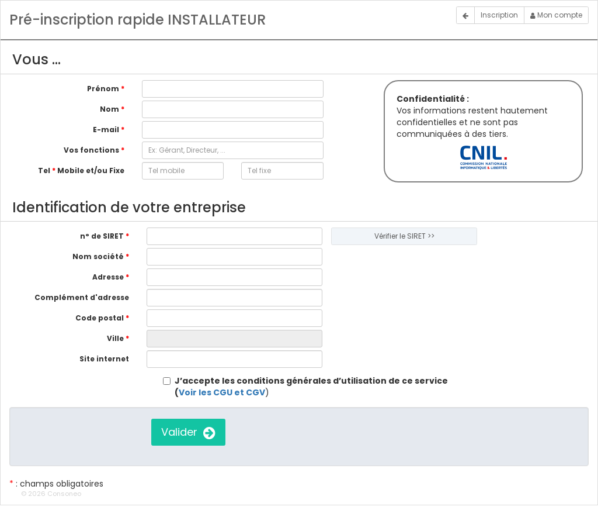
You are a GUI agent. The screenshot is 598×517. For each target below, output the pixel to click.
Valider (188, 432)
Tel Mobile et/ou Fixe (81, 170)
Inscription (499, 15)
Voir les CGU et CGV (222, 392)
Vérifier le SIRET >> (404, 236)
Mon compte (556, 15)
